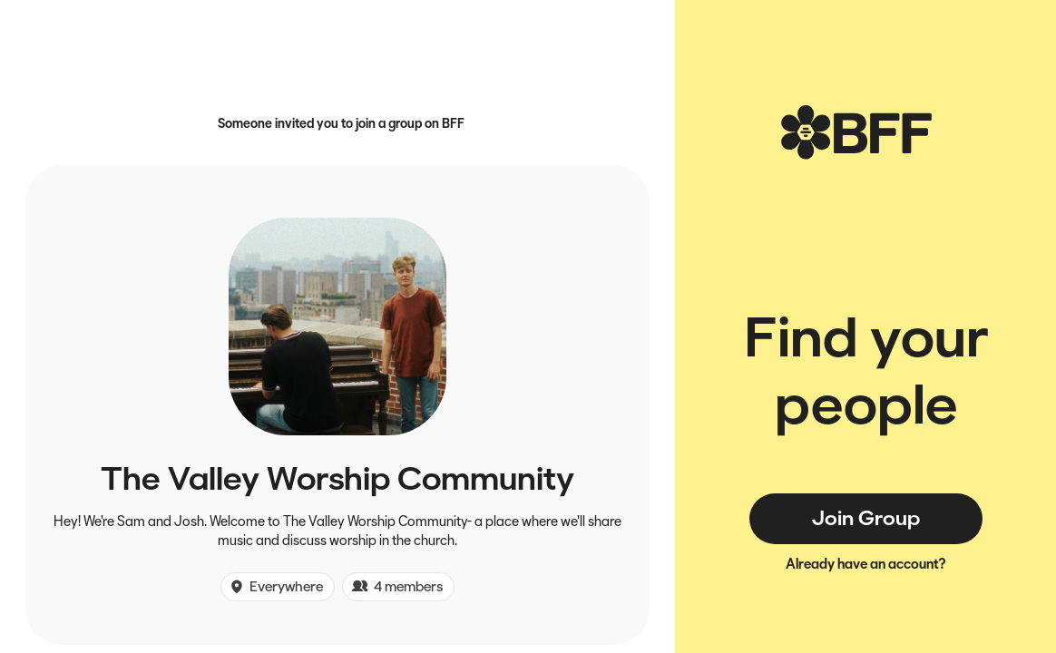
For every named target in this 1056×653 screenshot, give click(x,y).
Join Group (866, 518)
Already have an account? (866, 563)
